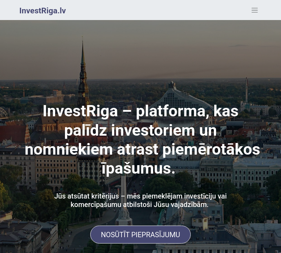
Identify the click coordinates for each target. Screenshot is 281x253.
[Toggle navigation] (255, 10)
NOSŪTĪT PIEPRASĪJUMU (140, 235)
